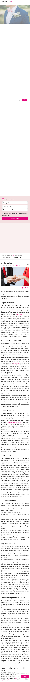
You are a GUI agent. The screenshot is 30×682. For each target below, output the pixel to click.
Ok (25, 676)
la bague (16, 363)
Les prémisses (16, 265)
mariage (19, 314)
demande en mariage (14, 422)
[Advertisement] (15, 238)
